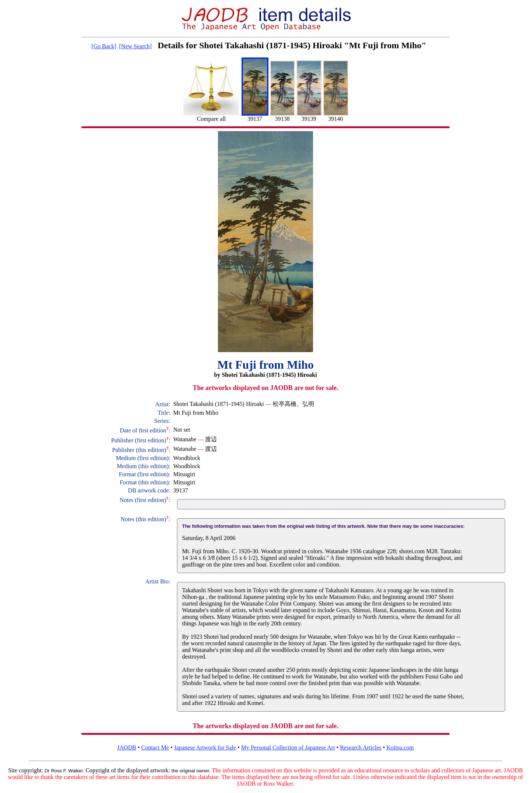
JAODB (126, 747)
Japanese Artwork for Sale (205, 747)
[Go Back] (103, 46)
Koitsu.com (400, 747)
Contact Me (155, 747)
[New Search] (135, 46)
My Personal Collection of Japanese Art (288, 747)
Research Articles (360, 747)
